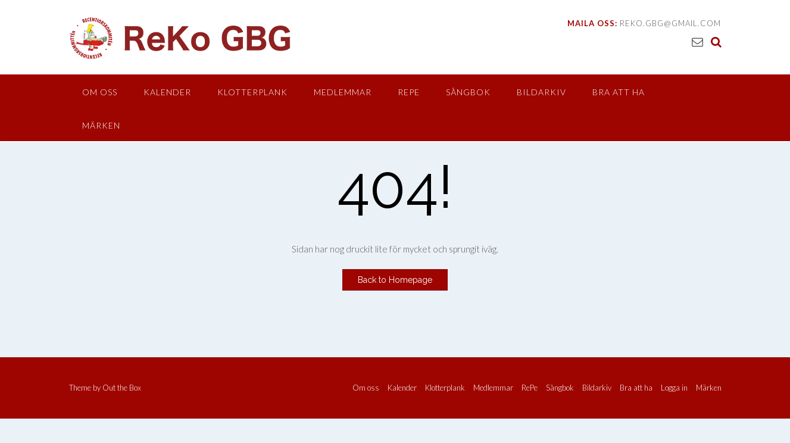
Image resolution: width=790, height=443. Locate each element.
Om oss (99, 92)
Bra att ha (618, 92)
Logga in (674, 388)
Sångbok (468, 92)
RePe (409, 92)
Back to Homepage (395, 280)
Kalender (167, 92)
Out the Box (121, 387)
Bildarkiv (541, 92)
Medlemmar (342, 92)
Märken (101, 125)
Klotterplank (252, 92)
